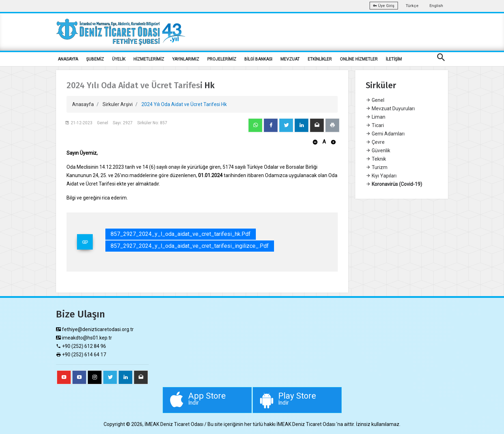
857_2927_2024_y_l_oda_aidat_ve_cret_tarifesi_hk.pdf (181, 234)
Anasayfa (83, 104)
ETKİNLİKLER (320, 59)
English (436, 6)
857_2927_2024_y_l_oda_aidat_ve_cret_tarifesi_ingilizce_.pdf (190, 246)
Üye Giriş (383, 6)
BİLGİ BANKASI (258, 59)
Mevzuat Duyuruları (390, 108)
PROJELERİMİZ (221, 59)
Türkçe (412, 6)
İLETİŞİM (394, 59)
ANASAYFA (68, 59)
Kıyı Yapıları (381, 175)
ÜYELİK (118, 59)
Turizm (376, 167)
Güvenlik (378, 150)
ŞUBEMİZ (95, 59)
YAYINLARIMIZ (185, 59)
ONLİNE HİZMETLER (359, 59)
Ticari (375, 125)
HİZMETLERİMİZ (148, 59)
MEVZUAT (290, 59)
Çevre (375, 142)
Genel (375, 100)
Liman (375, 117)
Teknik (376, 159)
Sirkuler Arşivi (118, 104)
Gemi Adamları (385, 133)
